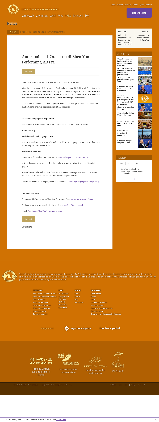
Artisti (53, 15)
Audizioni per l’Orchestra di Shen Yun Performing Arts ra (47, 31)
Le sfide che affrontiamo (42, 332)
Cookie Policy (61, 420)
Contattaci (135, 5)
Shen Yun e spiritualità (41, 335)
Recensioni (78, 15)
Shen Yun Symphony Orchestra (44, 324)
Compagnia (37, 317)
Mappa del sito (141, 412)
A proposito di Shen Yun (63, 325)
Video (60, 15)
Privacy (133, 412)
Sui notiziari (62, 335)
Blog (138, 163)
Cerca (141, 5)
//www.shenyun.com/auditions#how (79, 170)
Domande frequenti (40, 341)
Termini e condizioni (123, 412)
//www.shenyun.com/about (34, 224)
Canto (93, 327)
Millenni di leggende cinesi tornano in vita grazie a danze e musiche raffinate (125, 40)
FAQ (87, 15)
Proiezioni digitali (97, 332)
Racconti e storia (97, 338)
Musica (93, 324)
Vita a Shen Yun (39, 327)
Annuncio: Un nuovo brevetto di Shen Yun (143, 37)
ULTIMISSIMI (63, 321)
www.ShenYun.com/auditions (81, 231)
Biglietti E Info (139, 13)
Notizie (68, 15)
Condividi (28, 71)
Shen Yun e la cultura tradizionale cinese (106, 341)
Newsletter (120, 5)
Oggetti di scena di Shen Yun (101, 335)
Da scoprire (127, 5)
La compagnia (42, 15)
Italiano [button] (148, 5)
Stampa (113, 5)
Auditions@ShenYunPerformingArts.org (48, 237)
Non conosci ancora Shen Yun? (44, 321)
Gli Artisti (61, 329)
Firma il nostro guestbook (110, 355)
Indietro (12, 31)
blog (76, 327)
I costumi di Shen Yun (99, 329)
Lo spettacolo (28, 15)
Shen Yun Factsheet (40, 329)
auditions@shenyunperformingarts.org (40, 201)
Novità (77, 321)
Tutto (121, 163)
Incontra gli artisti (39, 338)
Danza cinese (96, 321)
